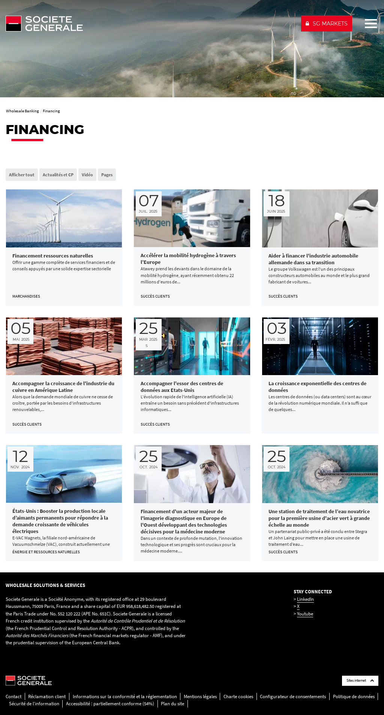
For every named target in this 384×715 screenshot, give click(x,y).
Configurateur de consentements (293, 696)
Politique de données (354, 696)
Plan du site (172, 703)
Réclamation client (47, 696)
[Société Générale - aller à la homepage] (150, 23)
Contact (13, 696)
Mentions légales (200, 696)
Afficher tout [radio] (21, 174)
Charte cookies (238, 696)
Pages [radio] (106, 174)
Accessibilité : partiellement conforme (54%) (110, 703)
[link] (64, 247)
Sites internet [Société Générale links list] (360, 680)
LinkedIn (305, 599)
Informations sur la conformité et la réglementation (125, 696)
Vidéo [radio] (87, 174)
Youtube (305, 614)
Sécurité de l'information (34, 703)
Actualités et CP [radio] (58, 174)
